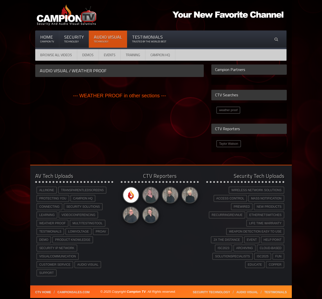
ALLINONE (46, 190)
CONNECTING (49, 206)
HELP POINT (272, 240)
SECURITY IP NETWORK (56, 248)
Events (109, 54)
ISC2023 (223, 248)
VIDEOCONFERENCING (78, 215)
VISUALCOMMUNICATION (57, 256)
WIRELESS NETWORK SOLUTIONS (256, 190)
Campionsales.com (73, 292)
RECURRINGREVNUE (227, 215)
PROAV (101, 231)
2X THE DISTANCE (227, 240)
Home (47, 39)
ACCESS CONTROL (230, 198)
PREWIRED (242, 206)
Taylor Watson (228, 143)
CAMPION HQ (160, 54)
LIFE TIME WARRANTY (265, 223)
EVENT (252, 240)
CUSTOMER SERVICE (54, 264)
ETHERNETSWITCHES (265, 215)
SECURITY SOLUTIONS (83, 206)
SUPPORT (46, 273)
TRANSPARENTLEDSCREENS (82, 190)
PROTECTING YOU (52, 198)
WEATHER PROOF (52, 223)
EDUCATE (255, 264)
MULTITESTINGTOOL (87, 223)
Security (74, 39)
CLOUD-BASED (270, 248)
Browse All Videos (56, 54)
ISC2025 (263, 256)
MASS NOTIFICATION (266, 198)
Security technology (211, 292)
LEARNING (47, 215)
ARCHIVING (244, 248)
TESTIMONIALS (50, 231)
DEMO (43, 240)
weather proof (228, 110)
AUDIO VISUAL (87, 264)
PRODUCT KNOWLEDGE (72, 240)
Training (133, 54)
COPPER (275, 264)
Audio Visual (108, 39)
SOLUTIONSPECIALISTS (232, 256)
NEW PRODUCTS (269, 206)
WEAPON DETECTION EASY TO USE (255, 231)
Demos (88, 54)
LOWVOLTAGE (78, 231)
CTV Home (43, 292)
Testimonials (149, 39)
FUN (278, 256)
